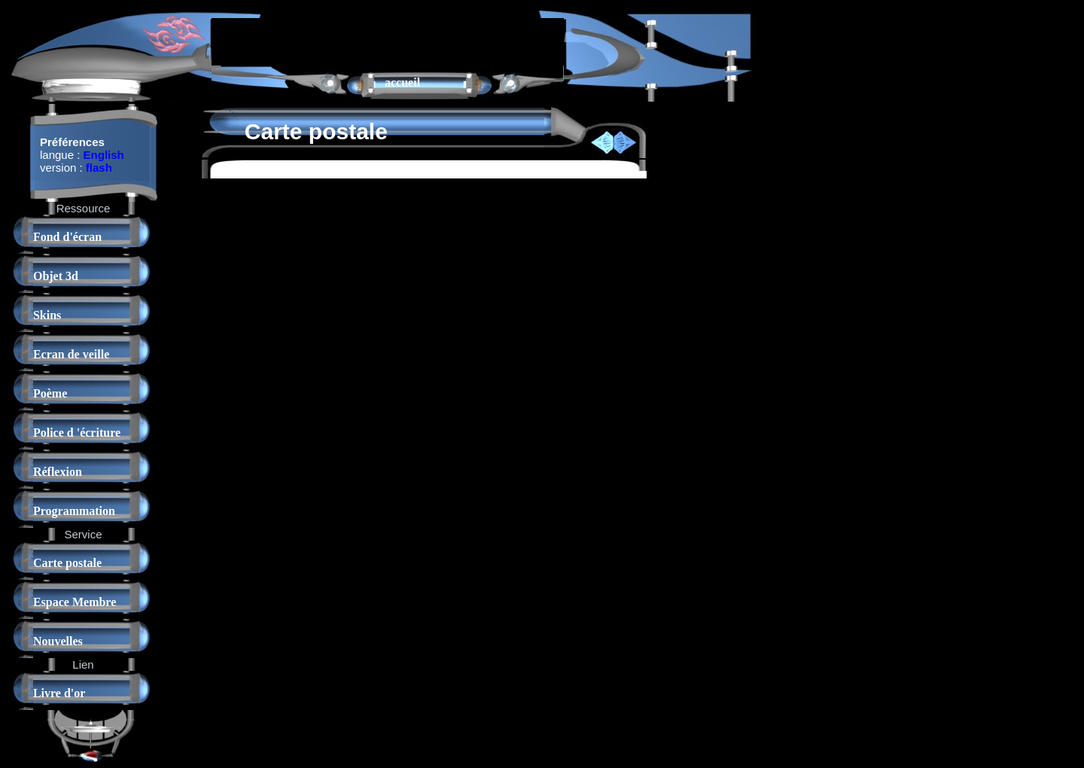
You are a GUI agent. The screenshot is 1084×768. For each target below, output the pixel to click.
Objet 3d (55, 276)
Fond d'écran (67, 236)
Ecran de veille (71, 354)
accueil (402, 82)
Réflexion (57, 471)
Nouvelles (58, 641)
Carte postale (67, 562)
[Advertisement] (388, 40)
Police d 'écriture (76, 432)
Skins (47, 315)
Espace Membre (74, 602)
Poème (50, 393)
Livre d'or (59, 693)
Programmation (74, 510)
